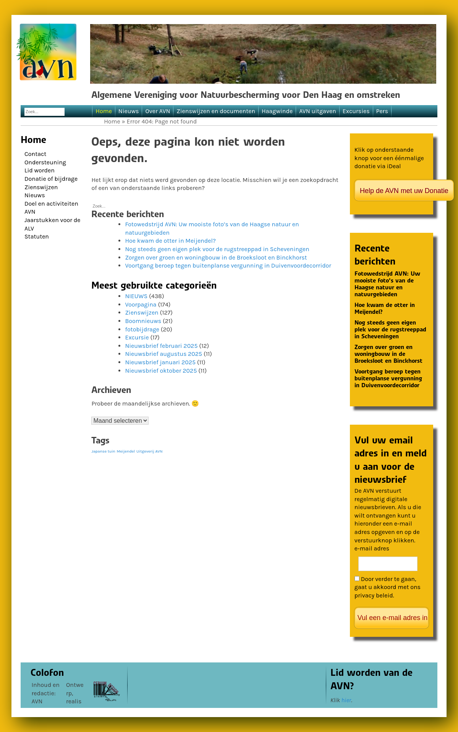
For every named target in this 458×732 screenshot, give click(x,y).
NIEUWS (136, 296)
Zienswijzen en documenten (215, 111)
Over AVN (157, 111)
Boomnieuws (143, 321)
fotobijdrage (142, 329)
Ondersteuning (45, 162)
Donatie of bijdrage (51, 178)
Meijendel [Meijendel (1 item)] (126, 451)
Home (103, 111)
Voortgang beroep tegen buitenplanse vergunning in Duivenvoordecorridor (228, 265)
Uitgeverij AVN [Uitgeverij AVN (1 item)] (149, 451)
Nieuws (128, 111)
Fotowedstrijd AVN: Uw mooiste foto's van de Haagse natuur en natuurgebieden (387, 284)
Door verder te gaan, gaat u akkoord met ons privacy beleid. (387, 587)
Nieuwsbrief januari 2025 (160, 362)
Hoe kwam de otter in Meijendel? (170, 240)
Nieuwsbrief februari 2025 (161, 345)
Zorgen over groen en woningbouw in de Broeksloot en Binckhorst (216, 257)
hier (346, 700)
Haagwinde (277, 111)
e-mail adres (371, 548)
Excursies (356, 111)
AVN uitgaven (317, 111)
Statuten (36, 236)
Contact (35, 153)
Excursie (137, 337)
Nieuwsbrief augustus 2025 (163, 353)
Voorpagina (140, 304)
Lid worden (39, 170)
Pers (382, 111)
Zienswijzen (41, 187)
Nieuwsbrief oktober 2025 (161, 370)
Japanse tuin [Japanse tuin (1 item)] (103, 451)
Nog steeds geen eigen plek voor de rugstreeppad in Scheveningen (217, 249)
